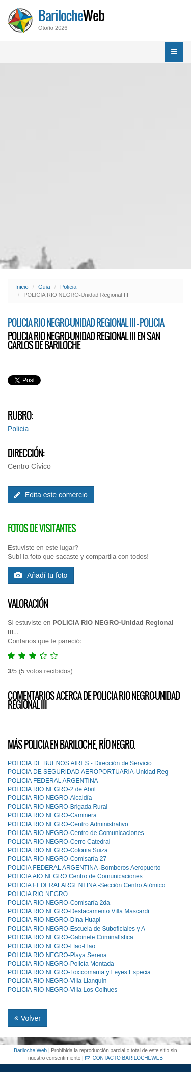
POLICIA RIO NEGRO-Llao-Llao (51, 946)
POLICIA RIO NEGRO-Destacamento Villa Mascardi (78, 911)
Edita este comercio (51, 495)
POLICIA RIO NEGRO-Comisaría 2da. (60, 902)
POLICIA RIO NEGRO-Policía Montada (61, 963)
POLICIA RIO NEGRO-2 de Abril (52, 789)
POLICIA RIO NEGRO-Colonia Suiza (58, 850)
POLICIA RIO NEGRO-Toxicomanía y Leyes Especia (79, 972)
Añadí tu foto (40, 575)
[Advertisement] (95, 166)
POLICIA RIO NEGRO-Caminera (52, 815)
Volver (27, 1018)
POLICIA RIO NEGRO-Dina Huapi (54, 920)
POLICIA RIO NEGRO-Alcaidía (50, 797)
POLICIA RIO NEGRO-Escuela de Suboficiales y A (76, 928)
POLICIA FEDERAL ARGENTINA (53, 780)
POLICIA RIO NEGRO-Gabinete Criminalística (70, 937)
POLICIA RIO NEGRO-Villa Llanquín (57, 981)
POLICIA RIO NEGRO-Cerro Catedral (59, 841)
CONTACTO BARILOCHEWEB (124, 1058)
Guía (44, 287)
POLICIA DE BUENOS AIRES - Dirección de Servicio (80, 763)
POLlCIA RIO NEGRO (38, 894)
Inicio (22, 287)
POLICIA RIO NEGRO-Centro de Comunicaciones (76, 833)
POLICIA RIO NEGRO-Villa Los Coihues (62, 989)
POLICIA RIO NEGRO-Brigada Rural (57, 806)
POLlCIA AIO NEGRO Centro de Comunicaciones (75, 876)
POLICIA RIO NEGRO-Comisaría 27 (57, 858)
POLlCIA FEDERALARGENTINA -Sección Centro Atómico (86, 885)
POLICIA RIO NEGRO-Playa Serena (57, 955)
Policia (68, 287)
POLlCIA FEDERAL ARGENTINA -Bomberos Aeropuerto (84, 867)
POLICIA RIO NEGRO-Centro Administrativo (68, 824)
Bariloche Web (30, 1050)
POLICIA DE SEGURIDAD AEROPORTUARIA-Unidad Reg (88, 772)
